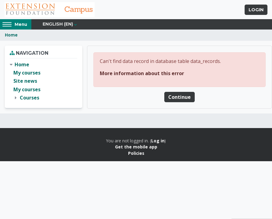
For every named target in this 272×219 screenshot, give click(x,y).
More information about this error (142, 74)
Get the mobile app (136, 148)
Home (11, 36)
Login (256, 10)
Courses (29, 98)
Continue (179, 97)
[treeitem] (43, 82)
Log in (158, 141)
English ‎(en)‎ (58, 25)
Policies (136, 154)
